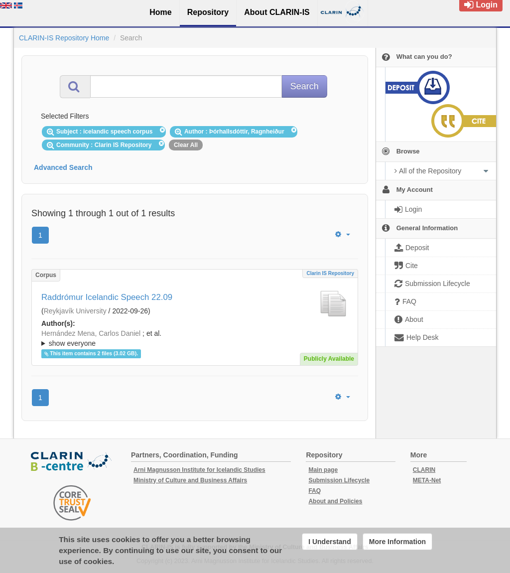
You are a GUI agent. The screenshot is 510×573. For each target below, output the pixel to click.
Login (481, 4)
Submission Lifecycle (339, 480)
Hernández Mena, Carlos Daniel (90, 333)
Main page (323, 469)
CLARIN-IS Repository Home (64, 38)
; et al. (194, 338)
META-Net (427, 480)
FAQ (314, 490)
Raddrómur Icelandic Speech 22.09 (106, 297)
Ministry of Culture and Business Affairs (190, 480)
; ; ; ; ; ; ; (194, 338)
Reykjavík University (75, 311)
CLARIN (424, 469)
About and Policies (335, 501)
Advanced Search (63, 167)
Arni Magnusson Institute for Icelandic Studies (199, 469)
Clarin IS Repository (330, 273)
